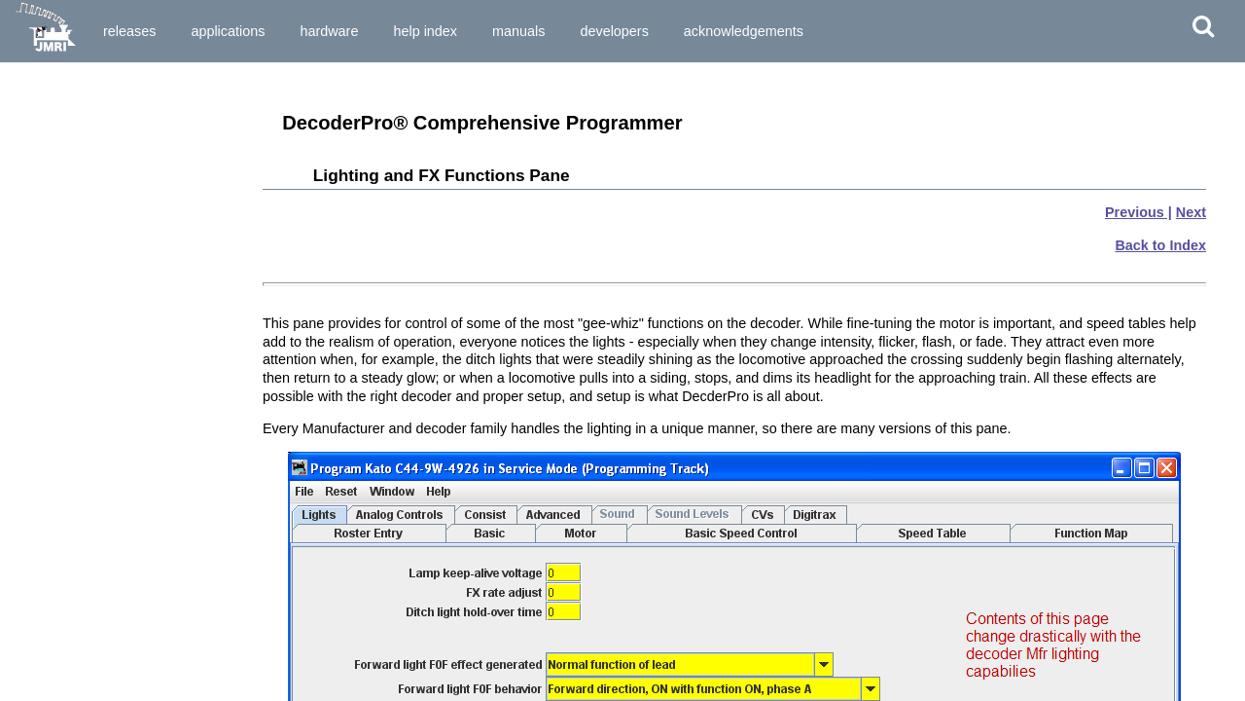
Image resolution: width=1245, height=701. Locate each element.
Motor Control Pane (70, 643)
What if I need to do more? (90, 561)
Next (1191, 212)
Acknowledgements (743, 31)
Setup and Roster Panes (84, 609)
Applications (228, 31)
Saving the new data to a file (95, 543)
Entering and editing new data (100, 509)
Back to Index (1160, 245)
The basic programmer (79, 474)
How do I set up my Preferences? (109, 263)
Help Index (425, 31)
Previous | (1138, 212)
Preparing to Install (69, 100)
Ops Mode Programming (84, 408)
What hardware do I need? (89, 197)
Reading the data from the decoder (114, 491)
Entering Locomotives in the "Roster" (122, 456)
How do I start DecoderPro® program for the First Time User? (121, 238)
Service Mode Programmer (91, 391)
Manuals (518, 31)
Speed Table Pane (65, 678)
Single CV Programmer (80, 374)
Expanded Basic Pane (77, 627)
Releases (129, 31)
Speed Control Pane (71, 661)
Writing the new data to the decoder (117, 526)
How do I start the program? (95, 214)
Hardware (329, 31)
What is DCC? (54, 149)
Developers (614, 31)
